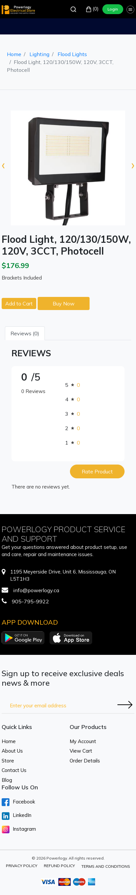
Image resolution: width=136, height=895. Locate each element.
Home (14, 54)
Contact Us (14, 770)
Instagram (19, 829)
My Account (83, 741)
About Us (12, 751)
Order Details (85, 761)
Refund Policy (59, 865)
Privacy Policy (21, 865)
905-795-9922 (30, 601)
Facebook (18, 802)
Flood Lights (72, 54)
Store (8, 761)
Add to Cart (19, 303)
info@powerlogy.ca (36, 590)
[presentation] (3, 165)
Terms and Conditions (105, 866)
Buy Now (64, 303)
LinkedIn (16, 816)
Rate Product (97, 471)
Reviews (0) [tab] (24, 333)
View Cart (81, 751)
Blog (7, 780)
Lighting (39, 54)
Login (113, 9)
